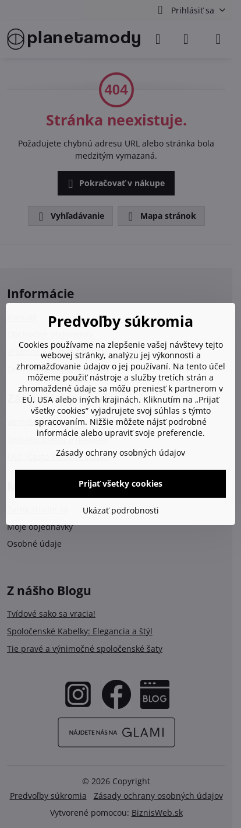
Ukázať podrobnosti (121, 510)
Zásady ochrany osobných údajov (120, 452)
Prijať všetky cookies (120, 483)
